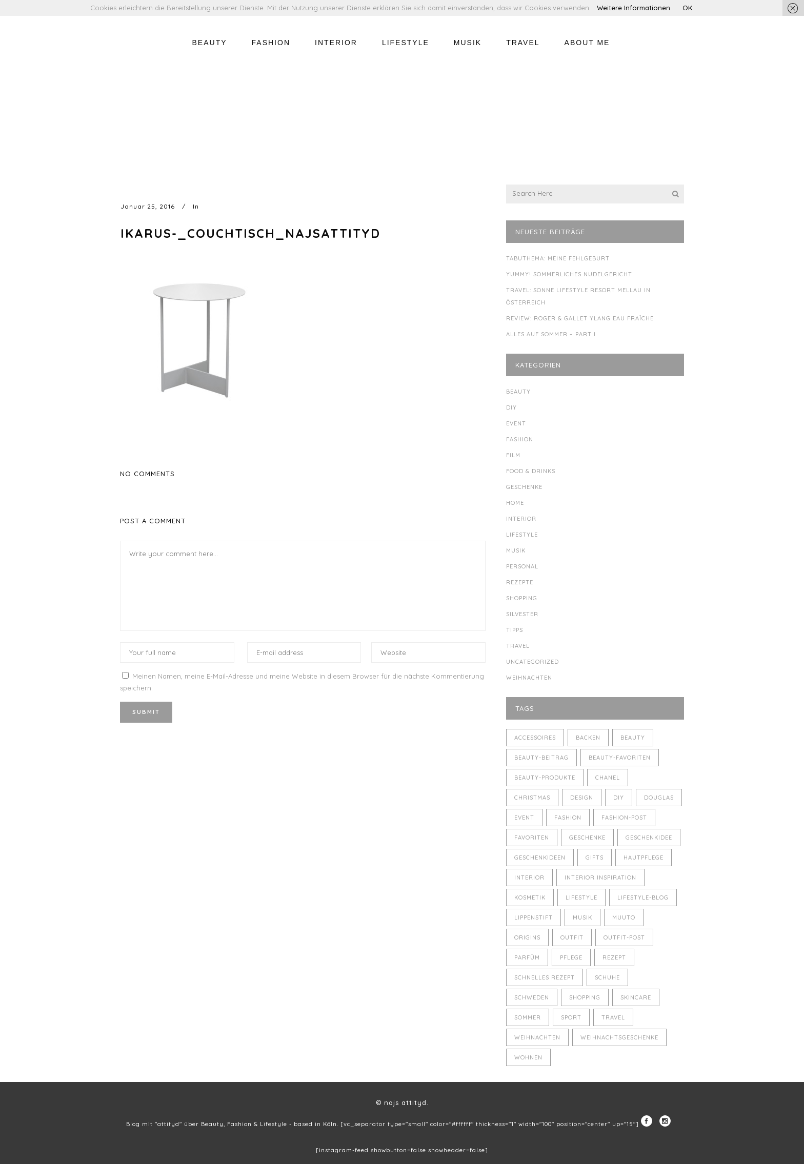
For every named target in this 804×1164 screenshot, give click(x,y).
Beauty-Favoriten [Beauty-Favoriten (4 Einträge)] (620, 757)
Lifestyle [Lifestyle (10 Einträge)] (581, 897)
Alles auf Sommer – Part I (551, 334)
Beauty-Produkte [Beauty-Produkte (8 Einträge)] (544, 777)
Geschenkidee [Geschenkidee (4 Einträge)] (649, 837)
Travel (518, 645)
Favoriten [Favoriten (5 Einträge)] (531, 837)
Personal (522, 566)
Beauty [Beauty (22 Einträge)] (632, 737)
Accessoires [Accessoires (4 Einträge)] (535, 737)
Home (515, 502)
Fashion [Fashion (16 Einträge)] (567, 817)
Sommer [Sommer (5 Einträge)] (527, 1017)
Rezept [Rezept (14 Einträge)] (614, 957)
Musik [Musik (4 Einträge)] (582, 917)
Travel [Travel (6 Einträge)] (613, 1017)
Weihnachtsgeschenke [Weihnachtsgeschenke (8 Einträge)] (619, 1037)
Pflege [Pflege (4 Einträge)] (571, 957)
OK (687, 8)
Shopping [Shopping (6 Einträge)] (584, 997)
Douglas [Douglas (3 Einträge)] (659, 797)
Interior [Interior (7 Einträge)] (529, 877)
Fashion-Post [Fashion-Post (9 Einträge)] (624, 817)
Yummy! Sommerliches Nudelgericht (569, 274)
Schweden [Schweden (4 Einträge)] (531, 997)
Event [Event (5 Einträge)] (524, 817)
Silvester (522, 614)
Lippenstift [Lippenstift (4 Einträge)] (533, 917)
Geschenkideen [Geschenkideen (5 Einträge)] (540, 857)
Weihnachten (529, 677)
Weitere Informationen (633, 8)
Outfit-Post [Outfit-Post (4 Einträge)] (624, 937)
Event (516, 423)
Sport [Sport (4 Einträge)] (571, 1017)
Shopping (521, 598)
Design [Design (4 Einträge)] (581, 797)
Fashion (519, 439)
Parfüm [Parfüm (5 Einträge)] (527, 957)
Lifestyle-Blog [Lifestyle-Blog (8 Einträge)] (643, 897)
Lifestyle (522, 534)
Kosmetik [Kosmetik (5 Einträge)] (530, 897)
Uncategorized (532, 661)
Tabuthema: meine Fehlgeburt (558, 258)
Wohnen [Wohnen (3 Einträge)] (528, 1057)
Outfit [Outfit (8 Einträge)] (572, 937)
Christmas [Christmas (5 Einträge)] (532, 797)
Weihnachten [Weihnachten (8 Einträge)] (537, 1037)
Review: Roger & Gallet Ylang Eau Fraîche (580, 318)
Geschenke (524, 487)
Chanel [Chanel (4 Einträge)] (607, 777)
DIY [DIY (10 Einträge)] (618, 797)
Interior (521, 518)
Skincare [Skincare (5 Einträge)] (635, 997)
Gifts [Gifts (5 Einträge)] (595, 857)
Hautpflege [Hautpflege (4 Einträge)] (644, 857)
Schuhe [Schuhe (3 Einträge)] (607, 977)
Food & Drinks (530, 471)
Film (513, 455)
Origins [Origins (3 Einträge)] (527, 937)
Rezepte (519, 582)
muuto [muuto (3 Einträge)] (623, 917)
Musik (516, 550)
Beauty (518, 391)
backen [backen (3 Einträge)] (588, 737)
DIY (511, 407)
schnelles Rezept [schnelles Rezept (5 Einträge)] (544, 977)
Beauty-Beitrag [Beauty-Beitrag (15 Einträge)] (541, 757)
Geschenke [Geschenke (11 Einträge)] (587, 837)
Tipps (514, 630)
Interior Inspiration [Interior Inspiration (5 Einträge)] (600, 877)
